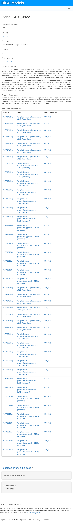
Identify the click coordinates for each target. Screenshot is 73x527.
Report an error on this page (16, 468)
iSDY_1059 (6, 36)
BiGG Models (12, 3)
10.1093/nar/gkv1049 (34, 513)
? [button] (32, 467)
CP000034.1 (6, 62)
